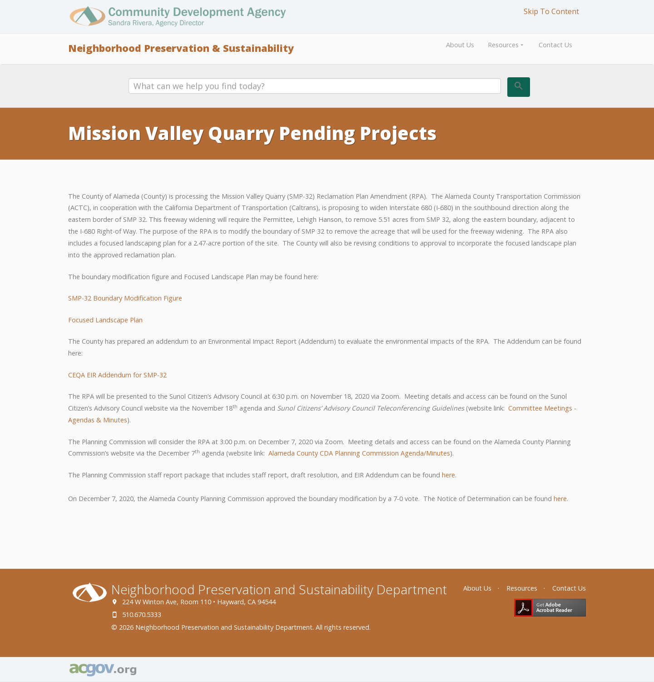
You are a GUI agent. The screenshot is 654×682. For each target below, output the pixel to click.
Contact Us (555, 44)
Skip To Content (551, 11)
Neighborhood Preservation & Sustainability (181, 48)
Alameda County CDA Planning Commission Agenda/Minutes (359, 453)
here (448, 475)
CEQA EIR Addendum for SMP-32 (117, 375)
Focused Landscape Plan (105, 320)
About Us (460, 44)
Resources (506, 44)
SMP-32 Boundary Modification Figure (125, 298)
